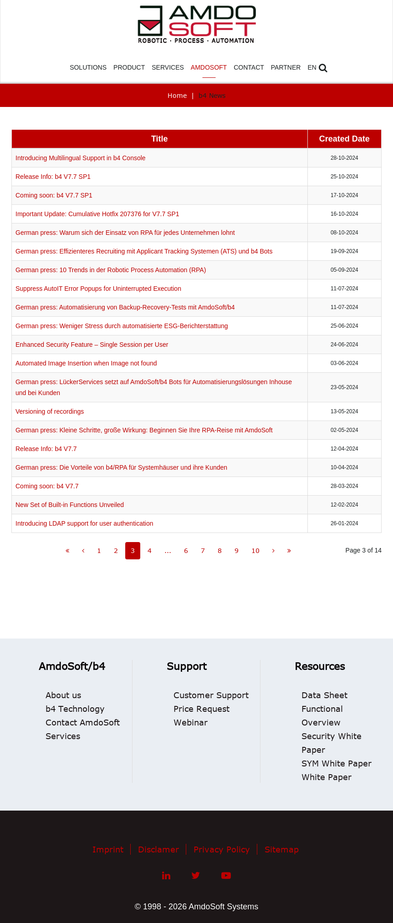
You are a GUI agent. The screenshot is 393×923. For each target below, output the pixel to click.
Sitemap (282, 849)
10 (255, 550)
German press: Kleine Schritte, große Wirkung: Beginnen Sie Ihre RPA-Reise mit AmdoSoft (144, 430)
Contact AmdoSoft (83, 722)
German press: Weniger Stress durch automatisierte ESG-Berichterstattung (121, 326)
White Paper (326, 777)
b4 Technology (75, 709)
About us (63, 695)
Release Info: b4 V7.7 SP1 (53, 176)
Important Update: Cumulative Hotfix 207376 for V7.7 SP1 (97, 214)
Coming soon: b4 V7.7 (47, 486)
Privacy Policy (222, 849)
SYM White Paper (336, 763)
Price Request (202, 709)
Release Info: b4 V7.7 (46, 448)
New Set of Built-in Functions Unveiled (69, 504)
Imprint (107, 849)
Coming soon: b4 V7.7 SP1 (53, 195)
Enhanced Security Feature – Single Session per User (91, 344)
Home (177, 95)
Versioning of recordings (49, 411)
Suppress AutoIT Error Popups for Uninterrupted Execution (98, 288)
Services (63, 736)
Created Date (344, 138)
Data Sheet (324, 695)
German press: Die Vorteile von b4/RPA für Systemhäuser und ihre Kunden (121, 467)
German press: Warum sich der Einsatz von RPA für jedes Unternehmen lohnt (125, 232)
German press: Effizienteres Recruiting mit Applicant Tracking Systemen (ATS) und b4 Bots (143, 251)
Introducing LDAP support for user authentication (84, 523)
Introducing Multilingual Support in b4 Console (80, 158)
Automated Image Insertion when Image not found (86, 363)
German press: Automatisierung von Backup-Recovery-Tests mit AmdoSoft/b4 (125, 307)
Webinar (191, 722)
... (167, 550)
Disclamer (158, 849)
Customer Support (211, 695)
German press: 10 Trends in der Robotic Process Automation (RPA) (110, 270)
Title (159, 138)
